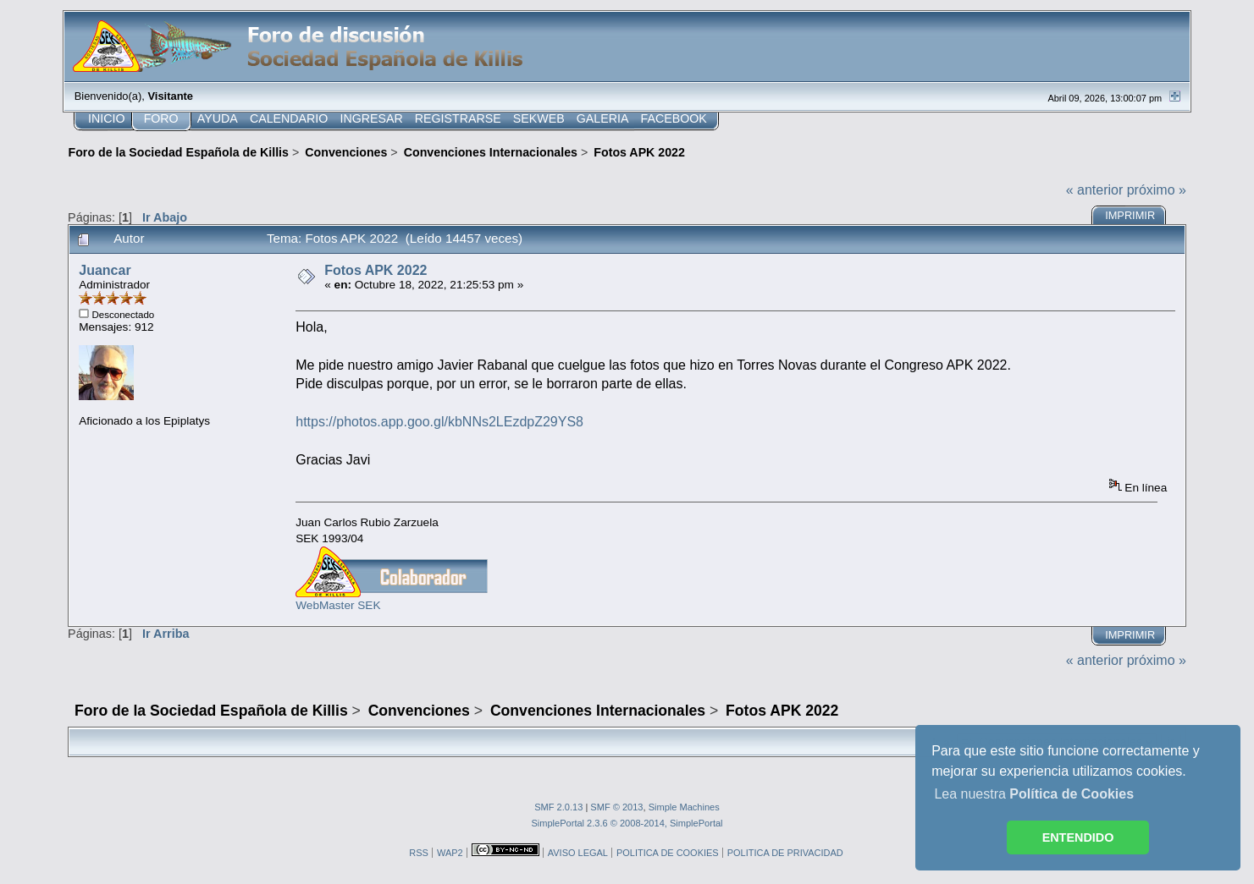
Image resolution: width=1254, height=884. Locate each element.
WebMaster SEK (338, 605)
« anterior (1095, 190)
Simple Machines (684, 807)
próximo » (1156, 190)
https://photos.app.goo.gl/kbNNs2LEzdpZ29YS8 (439, 422)
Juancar (104, 270)
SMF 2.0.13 (558, 807)
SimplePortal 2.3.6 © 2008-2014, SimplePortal (626, 823)
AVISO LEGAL (578, 853)
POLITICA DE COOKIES (667, 853)
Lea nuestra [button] (1034, 794)
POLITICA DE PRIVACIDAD (785, 853)
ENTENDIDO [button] (1078, 837)
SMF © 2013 (616, 807)
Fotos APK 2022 (375, 270)
